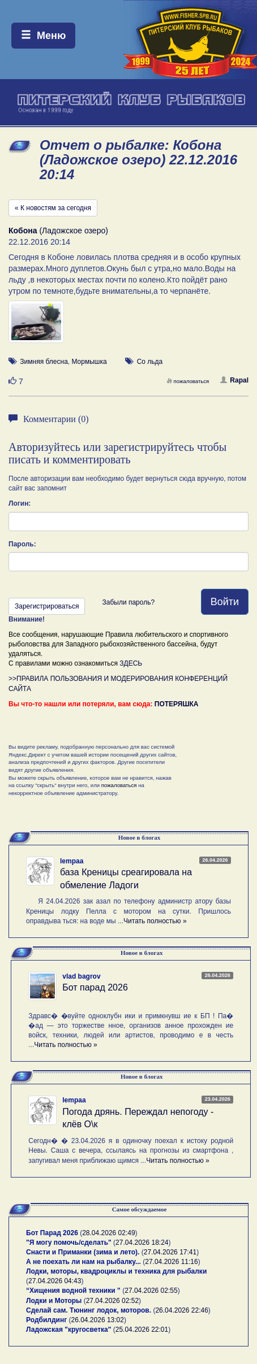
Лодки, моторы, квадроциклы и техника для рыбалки (116, 1271)
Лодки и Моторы (54, 1301)
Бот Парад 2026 (52, 1233)
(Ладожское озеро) (58, 230)
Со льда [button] (150, 362)
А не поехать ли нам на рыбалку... (83, 1262)
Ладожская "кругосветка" (69, 1329)
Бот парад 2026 (95, 987)
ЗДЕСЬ (130, 663)
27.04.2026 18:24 (141, 1242)
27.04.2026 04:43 (54, 1281)
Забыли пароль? (128, 602)
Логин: (19, 503)
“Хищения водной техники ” (73, 1291)
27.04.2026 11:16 (171, 1262)
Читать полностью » (155, 921)
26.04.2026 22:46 (181, 1310)
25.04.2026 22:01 (141, 1329)
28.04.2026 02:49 (108, 1233)
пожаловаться (187, 381)
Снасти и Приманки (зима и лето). (82, 1252)
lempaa (71, 861)
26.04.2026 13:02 (97, 1320)
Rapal (234, 380)
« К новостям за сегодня (53, 208)
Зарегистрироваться (47, 606)
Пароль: (22, 544)
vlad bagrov (81, 976)
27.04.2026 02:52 (112, 1301)
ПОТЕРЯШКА (177, 704)
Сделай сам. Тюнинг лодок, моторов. (89, 1310)
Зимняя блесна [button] (43, 362)
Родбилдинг (46, 1320)
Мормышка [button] (88, 362)
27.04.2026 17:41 (170, 1252)
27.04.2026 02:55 (151, 1291)
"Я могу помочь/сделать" (69, 1242)
